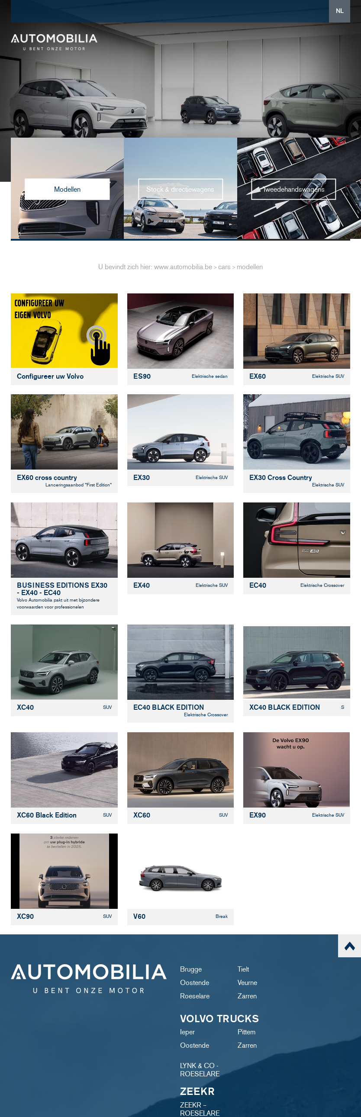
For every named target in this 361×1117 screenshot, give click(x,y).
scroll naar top (349, 945)
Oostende (194, 983)
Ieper (187, 1032)
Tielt (243, 969)
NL (339, 11)
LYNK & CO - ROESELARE (199, 1070)
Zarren (247, 996)
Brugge (191, 969)
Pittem (246, 1032)
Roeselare (195, 996)
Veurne (247, 983)
